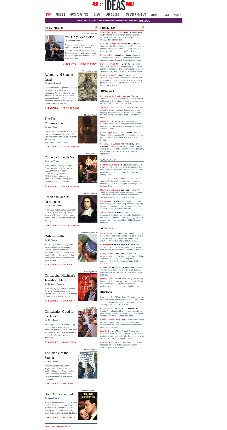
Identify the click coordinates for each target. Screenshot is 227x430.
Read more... (144, 20)
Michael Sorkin (120, 343)
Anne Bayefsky (132, 96)
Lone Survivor (105, 331)
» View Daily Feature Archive (57, 427)
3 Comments (69, 265)
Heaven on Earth (107, 55)
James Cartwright (130, 32)
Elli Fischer (53, 240)
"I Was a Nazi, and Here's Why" (112, 44)
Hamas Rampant (107, 308)
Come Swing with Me (59, 157)
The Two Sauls (106, 213)
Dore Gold (122, 165)
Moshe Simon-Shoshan (125, 64)
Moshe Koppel (54, 83)
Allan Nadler (53, 361)
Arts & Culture (113, 14)
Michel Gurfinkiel (75, 41)
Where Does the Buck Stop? (111, 32)
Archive (154, 14)
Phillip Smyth (120, 320)
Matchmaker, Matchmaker (110, 190)
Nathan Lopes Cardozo (123, 55)
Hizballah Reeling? (107, 320)
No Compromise (106, 201)
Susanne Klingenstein (120, 267)
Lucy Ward (128, 133)
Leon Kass (52, 127)
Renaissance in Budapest (110, 144)
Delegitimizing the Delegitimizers (113, 96)
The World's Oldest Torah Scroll (112, 108)
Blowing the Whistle (108, 64)
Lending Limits (106, 279)
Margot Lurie (53, 398)
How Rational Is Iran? (108, 234)
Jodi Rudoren (126, 190)
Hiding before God (107, 75)
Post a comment (89, 64)
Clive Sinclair (117, 213)
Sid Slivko (121, 121)
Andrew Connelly (127, 144)
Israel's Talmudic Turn (108, 121)
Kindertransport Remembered (112, 133)
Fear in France (106, 245)
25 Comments (69, 384)
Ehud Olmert (119, 254)
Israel (97, 14)
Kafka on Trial (105, 267)
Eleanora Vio (133, 308)
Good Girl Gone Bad (59, 394)
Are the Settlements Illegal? (111, 179)
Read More (70, 64)
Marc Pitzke (116, 331)
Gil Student (116, 279)
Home (48, 14)
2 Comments (69, 418)
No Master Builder (107, 343)
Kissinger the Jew (107, 297)
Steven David (123, 234)
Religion (60, 14)
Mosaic (75, 58)
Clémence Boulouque (120, 245)
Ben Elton (117, 201)
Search (166, 14)
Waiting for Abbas (107, 254)
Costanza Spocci (120, 308)
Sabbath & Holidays (136, 14)
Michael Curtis (128, 179)
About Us (177, 14)
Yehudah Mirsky (55, 205)
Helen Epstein (130, 44)
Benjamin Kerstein (56, 284)
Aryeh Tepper (53, 161)
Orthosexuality (55, 236)
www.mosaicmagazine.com (56, 142)
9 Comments (69, 301)
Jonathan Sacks (121, 75)
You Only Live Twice (79, 37)
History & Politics (79, 14)
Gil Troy (117, 297)
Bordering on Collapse (109, 165)
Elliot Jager (53, 320)
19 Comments (69, 342)
